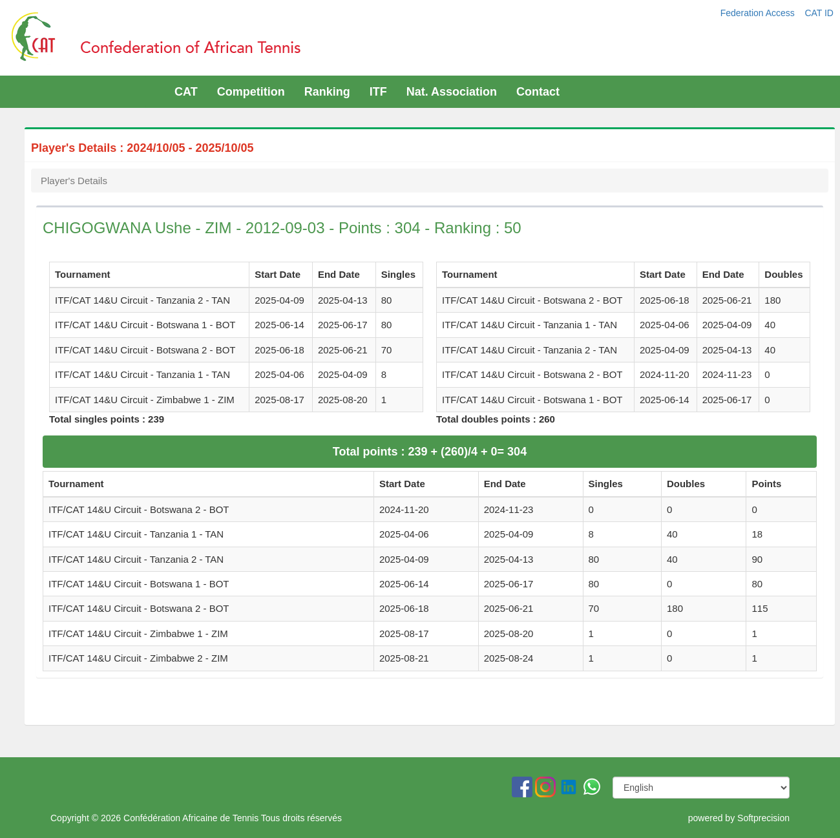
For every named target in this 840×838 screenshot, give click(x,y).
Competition (251, 91)
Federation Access (758, 13)
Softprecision (763, 818)
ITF (378, 91)
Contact (538, 91)
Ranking (327, 91)
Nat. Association (451, 91)
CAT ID (819, 13)
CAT (186, 91)
